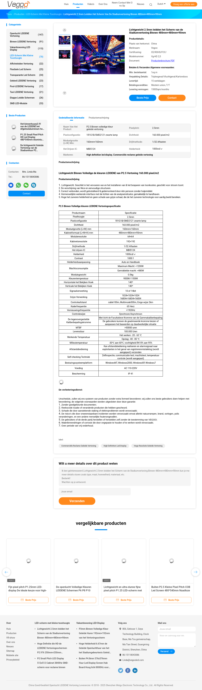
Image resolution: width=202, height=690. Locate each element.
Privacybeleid (12, 659)
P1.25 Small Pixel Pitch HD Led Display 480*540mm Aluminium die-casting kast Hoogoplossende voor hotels (32, 137)
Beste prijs (143, 97)
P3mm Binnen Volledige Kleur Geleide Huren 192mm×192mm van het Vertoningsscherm (94, 633)
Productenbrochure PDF (163, 60)
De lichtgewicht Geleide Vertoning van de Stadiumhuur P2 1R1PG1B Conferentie (32, 148)
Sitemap (10, 651)
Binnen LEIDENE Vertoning (26, 41)
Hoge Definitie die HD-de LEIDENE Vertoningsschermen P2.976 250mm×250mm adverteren (52, 648)
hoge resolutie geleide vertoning (148, 446)
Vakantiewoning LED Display (26, 48)
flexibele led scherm (26, 69)
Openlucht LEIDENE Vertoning (26, 34)
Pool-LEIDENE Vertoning (26, 86)
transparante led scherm (26, 75)
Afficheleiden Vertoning (26, 63)
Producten (11, 633)
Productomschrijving (99, 117)
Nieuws (10, 646)
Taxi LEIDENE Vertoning (26, 92)
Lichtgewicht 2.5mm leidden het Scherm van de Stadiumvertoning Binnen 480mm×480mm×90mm (53, 633)
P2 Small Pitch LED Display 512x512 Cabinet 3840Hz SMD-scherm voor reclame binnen (52, 663)
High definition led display (115, 446)
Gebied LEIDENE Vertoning (26, 80)
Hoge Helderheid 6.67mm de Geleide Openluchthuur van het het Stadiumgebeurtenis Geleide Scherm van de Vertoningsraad (95, 648)
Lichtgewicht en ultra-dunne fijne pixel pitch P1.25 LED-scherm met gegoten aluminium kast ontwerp (123, 590)
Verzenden (77, 501)
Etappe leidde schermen (26, 97)
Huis (8, 629)
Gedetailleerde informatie (71, 117)
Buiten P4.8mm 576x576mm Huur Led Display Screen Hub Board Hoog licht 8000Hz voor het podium (94, 663)
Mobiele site (12, 655)
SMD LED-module (26, 103)
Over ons (10, 642)
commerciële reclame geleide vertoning (78, 446)
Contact (26, 193)
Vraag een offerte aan (183, 4)
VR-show (10, 637)
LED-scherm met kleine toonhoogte (26, 56)
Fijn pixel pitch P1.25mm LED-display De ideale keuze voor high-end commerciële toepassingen (27, 590)
